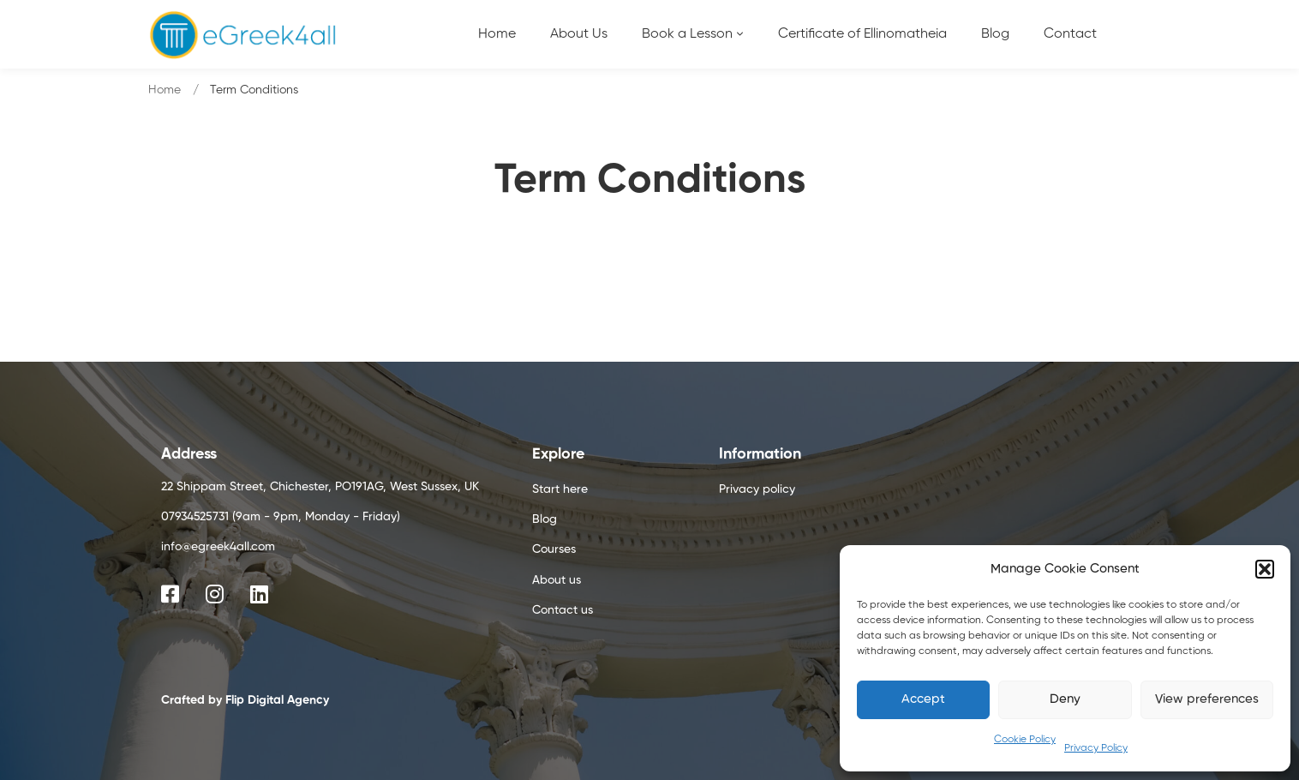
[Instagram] (215, 594)
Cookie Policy (1025, 740)
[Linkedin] (259, 594)
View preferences (1207, 699)
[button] (1264, 569)
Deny (1065, 699)
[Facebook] (170, 594)
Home (164, 90)
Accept (923, 699)
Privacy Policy (1096, 748)
